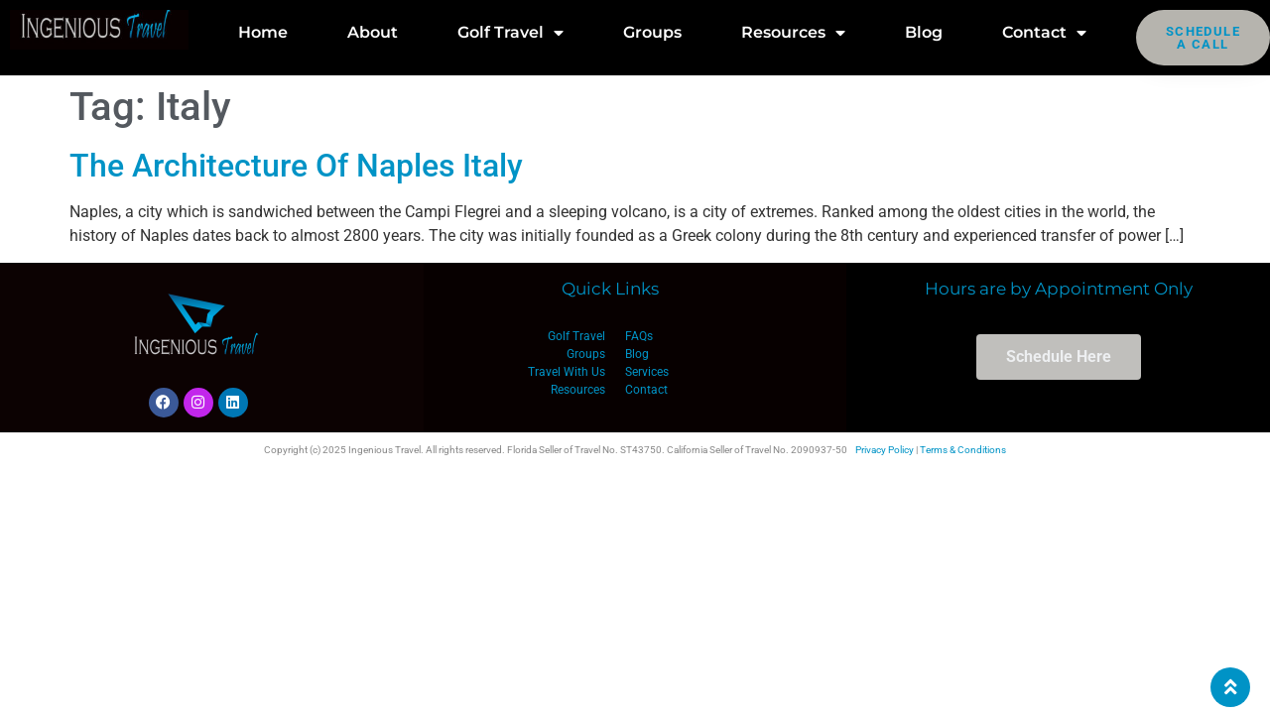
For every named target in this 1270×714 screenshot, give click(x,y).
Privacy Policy (884, 449)
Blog (924, 32)
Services (647, 372)
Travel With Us (566, 372)
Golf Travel (510, 33)
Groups (652, 32)
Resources (793, 33)
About (372, 32)
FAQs (639, 336)
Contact (1044, 33)
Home (263, 32)
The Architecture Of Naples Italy (296, 165)
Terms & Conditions (963, 449)
